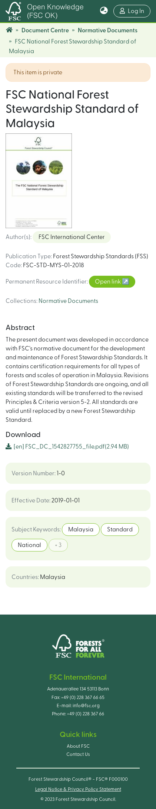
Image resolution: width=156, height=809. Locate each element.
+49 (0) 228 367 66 (85, 714)
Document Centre (45, 30)
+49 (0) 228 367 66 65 (82, 697)
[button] (103, 11)
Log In (135, 10)
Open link (108, 282)
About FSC (78, 746)
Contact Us (78, 754)
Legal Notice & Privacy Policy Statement (78, 789)
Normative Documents (107, 30)
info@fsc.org (86, 705)
